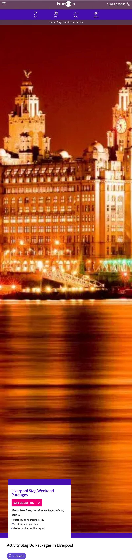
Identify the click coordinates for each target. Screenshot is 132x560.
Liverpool (78, 22)
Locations (67, 22)
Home (52, 22)
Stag (59, 22)
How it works (16, 555)
